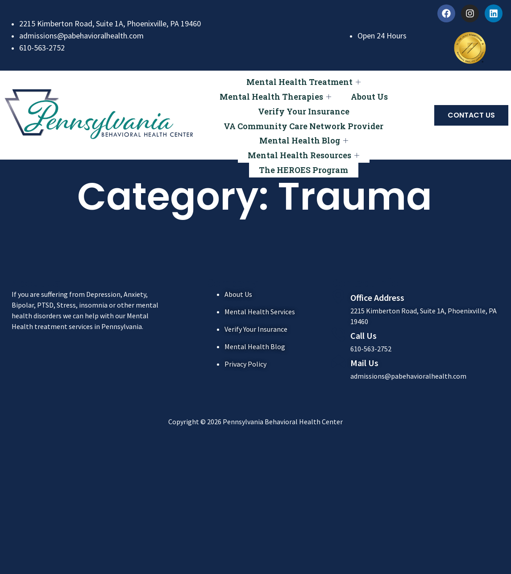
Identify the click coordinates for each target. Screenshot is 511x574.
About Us (370, 92)
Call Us (363, 335)
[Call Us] (338, 334)
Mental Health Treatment (303, 81)
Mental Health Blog (303, 129)
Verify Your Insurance (303, 104)
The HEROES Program (303, 153)
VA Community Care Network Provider (303, 116)
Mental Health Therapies (274, 93)
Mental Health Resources (303, 141)
